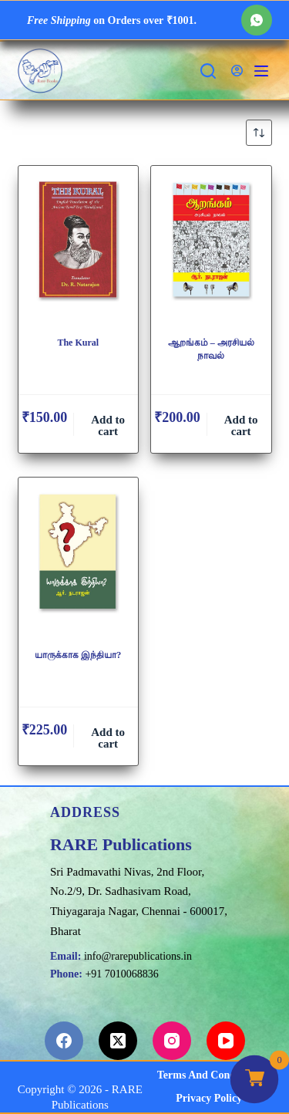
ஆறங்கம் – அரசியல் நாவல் (211, 349)
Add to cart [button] (108, 425)
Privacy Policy (209, 1098)
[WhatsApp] (256, 20)
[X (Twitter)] (118, 1040)
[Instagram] (172, 1040)
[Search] (208, 71)
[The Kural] (79, 245)
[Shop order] (259, 133)
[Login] (237, 70)
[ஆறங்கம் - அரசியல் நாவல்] (211, 245)
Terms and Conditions (209, 1075)
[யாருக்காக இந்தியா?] (79, 557)
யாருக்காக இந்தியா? (78, 655)
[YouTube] (226, 1040)
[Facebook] (64, 1040)
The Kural (78, 342)
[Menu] (261, 71)
